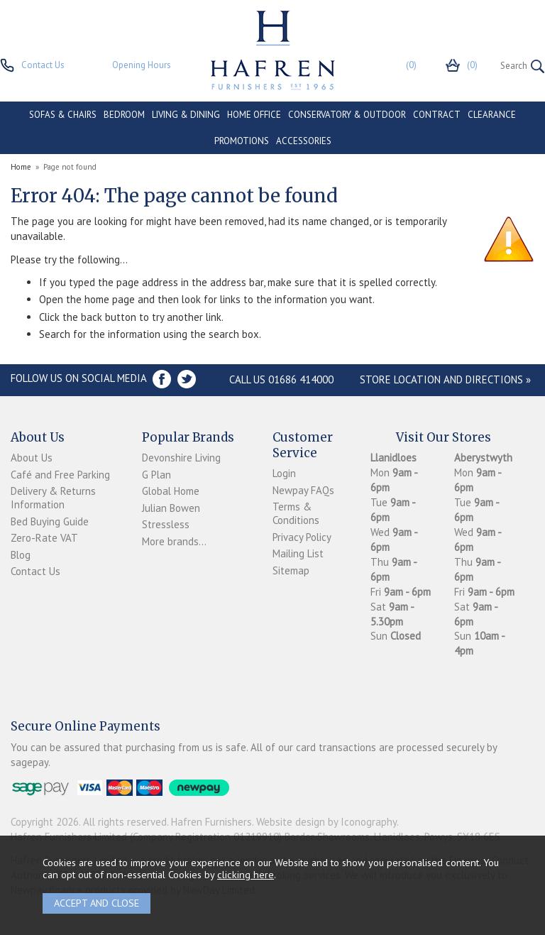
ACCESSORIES (303, 141)
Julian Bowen (171, 508)
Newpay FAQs (303, 490)
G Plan (156, 474)
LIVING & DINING (186, 115)
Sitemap (290, 570)
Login (284, 473)
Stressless (165, 524)
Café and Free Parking (60, 474)
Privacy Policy (301, 537)
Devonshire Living (181, 457)
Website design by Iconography (326, 822)
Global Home (170, 491)
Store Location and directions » (445, 379)
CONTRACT (437, 115)
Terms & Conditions (295, 513)
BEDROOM (124, 115)
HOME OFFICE (254, 115)
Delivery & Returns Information (53, 497)
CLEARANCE (492, 115)
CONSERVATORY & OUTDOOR (347, 115)
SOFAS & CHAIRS (63, 115)
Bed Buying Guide (50, 521)
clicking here (245, 874)
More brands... (174, 541)
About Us (32, 457)
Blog (21, 555)
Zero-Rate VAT (44, 538)
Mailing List (298, 553)
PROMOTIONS (241, 141)
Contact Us (35, 571)
